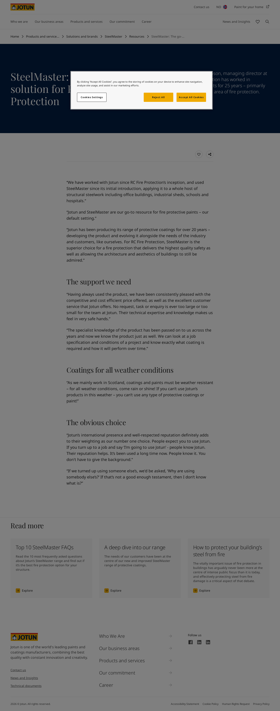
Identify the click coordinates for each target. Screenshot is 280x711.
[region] (141, 90)
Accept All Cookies (191, 97)
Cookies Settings (92, 97)
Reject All (158, 97)
